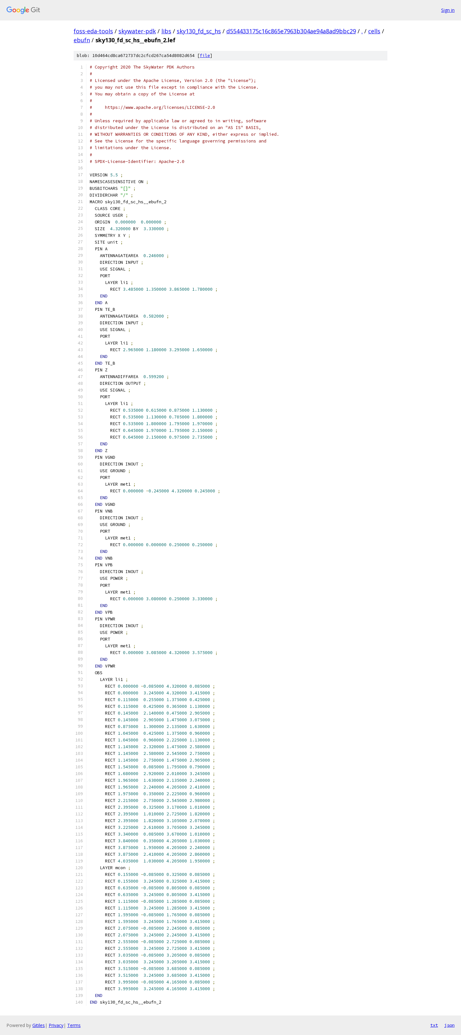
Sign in (448, 10)
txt (434, 1025)
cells (374, 31)
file (205, 55)
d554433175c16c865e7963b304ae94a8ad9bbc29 (291, 31)
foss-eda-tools (93, 31)
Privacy (56, 1025)
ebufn (82, 40)
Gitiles (38, 1025)
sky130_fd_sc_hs (199, 31)
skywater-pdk (137, 31)
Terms (74, 1025)
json (449, 1025)
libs (166, 31)
